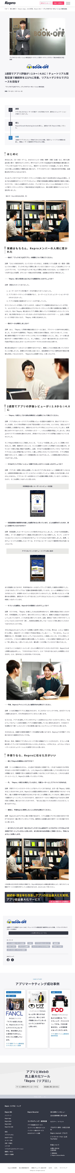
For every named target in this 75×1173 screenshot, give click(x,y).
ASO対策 (30, 9)
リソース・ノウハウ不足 (41, 946)
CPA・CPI (11, 946)
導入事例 (13, 9)
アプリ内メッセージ (42, 943)
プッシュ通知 (24, 946)
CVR (30, 943)
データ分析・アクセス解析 (16, 950)
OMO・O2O (57, 946)
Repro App (22, 9)
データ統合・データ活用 (16, 943)
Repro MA (37, 9)
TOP (6, 9)
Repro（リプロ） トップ (13, 1106)
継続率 (56, 943)
